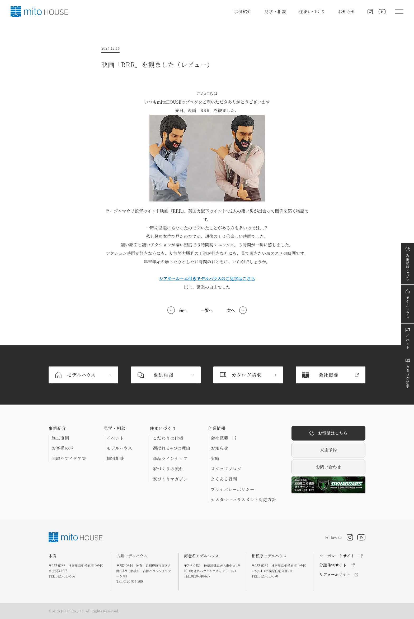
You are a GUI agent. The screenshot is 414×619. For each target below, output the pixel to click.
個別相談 (115, 458)
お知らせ (346, 11)
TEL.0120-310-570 (265, 576)
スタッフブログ (226, 469)
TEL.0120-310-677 (197, 576)
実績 (215, 458)
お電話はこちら (328, 433)
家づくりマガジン (170, 479)
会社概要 (223, 438)
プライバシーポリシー (233, 489)
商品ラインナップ (170, 458)
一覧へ (207, 310)
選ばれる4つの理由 (171, 448)
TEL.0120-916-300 (129, 581)
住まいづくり (312, 11)
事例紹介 (243, 11)
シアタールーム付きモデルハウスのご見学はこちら (207, 279)
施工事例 (60, 438)
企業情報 (216, 428)
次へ (231, 310)
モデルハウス (119, 448)
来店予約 (328, 450)
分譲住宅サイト (333, 565)
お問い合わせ (328, 467)
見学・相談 (275, 11)
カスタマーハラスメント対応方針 (243, 500)
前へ (183, 310)
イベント (115, 438)
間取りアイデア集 (68, 458)
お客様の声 (62, 448)
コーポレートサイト (337, 555)
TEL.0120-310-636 (62, 576)
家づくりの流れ (168, 469)
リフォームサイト (334, 574)
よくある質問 (224, 479)
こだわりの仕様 (168, 438)
